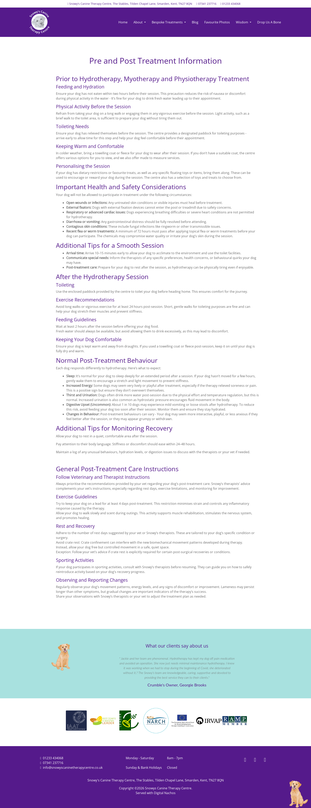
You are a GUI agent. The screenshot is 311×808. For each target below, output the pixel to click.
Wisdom (242, 22)
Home (123, 22)
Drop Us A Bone (269, 22)
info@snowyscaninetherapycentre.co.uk (73, 767)
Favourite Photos (217, 22)
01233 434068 (231, 4)
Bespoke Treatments (167, 22)
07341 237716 (207, 4)
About (138, 22)
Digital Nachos (165, 793)
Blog (195, 22)
